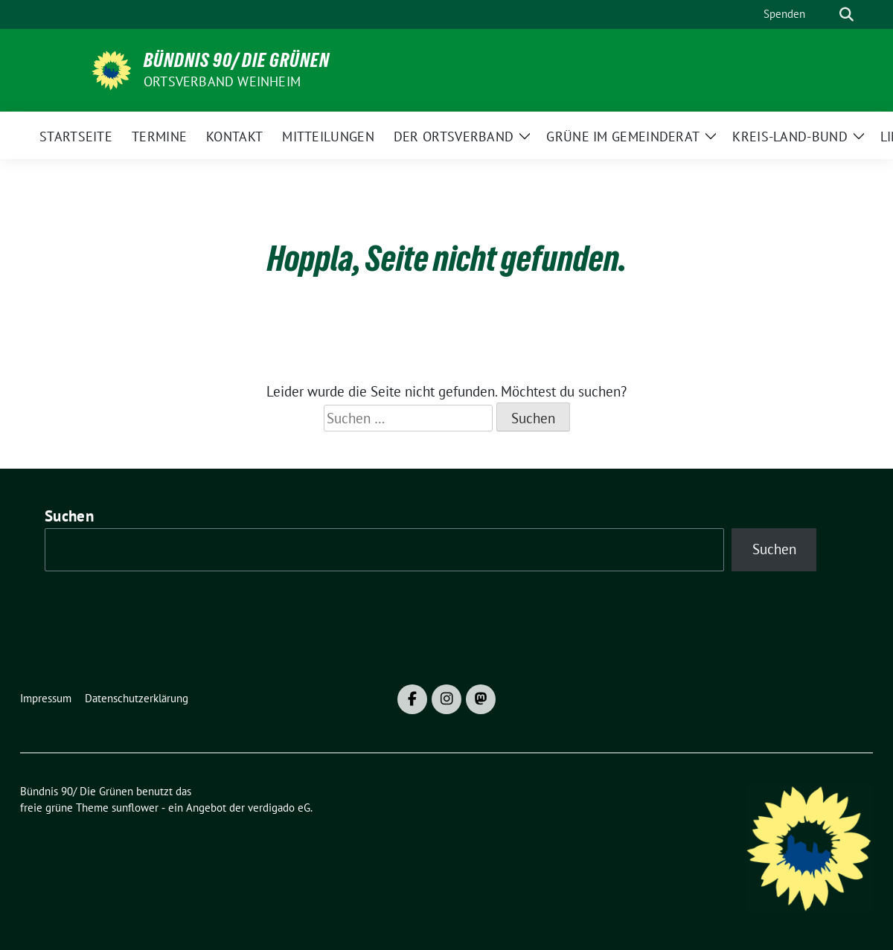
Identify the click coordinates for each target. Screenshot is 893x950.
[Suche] (825, 14)
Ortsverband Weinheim (222, 81)
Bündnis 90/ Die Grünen (237, 60)
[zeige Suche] (846, 14)
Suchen (69, 516)
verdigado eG (279, 807)
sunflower (135, 807)
